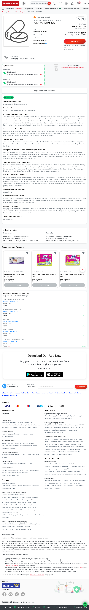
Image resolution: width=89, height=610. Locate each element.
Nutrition (17, 507)
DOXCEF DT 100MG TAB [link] (10, 322)
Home (4, 12)
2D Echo (54, 427)
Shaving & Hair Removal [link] (19, 427)
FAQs (11, 393)
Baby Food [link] (4, 416)
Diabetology (65, 466)
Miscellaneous (6, 517)
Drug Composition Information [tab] (45, 90)
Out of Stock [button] (16, 285)
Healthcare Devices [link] (31, 445)
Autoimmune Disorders (74, 452)
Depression (65, 480)
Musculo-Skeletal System (24, 500)
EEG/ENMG (47, 427)
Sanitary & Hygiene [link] (13, 422)
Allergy (46, 441)
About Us (5, 393)
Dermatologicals (6, 510)
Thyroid (52, 441)
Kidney (80, 439)
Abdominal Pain (78, 485)
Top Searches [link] (35, 486)
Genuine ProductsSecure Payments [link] (72, 68)
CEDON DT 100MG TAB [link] (10, 342)
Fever (70, 441)
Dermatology (62, 469)
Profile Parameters (61, 416)
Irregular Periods (67, 483)
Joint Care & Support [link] (28, 443)
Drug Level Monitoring (69, 449)
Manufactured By (8, 233)
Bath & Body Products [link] (8, 425)
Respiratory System (31, 497)
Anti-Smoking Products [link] (8, 448)
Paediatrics (70, 464)
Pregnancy (73, 444)
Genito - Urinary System (8, 505)
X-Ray (55, 425)
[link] (10, 3)
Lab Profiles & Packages (51, 439)
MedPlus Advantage (53, 9)
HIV (79, 444)
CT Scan (50, 425)
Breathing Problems (56, 485)
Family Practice (60, 464)
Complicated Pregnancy (73, 474)
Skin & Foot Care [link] (6, 445)
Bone (80, 441)
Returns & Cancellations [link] (63, 607)
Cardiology (47, 469)
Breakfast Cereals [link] (16, 434)
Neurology (54, 469)
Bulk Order (5, 395)
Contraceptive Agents (8, 502)
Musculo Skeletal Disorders (75, 446)
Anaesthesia (5, 524)
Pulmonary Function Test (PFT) (53, 432)
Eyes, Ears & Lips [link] (6, 427)
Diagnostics (29, 9)
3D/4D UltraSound (64, 425)
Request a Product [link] (17, 486)
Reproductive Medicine (59, 471)
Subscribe (81, 387)
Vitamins (58, 441)
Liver (65, 439)
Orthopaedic (19, 526)
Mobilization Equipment (8, 526)
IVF (64, 474)
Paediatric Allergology (73, 471)
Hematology (56, 418)
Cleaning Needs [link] (6, 470)
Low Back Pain (57, 483)
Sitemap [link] (37, 607)
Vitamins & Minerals (8, 507)
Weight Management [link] (8, 436)
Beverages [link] (25, 473)
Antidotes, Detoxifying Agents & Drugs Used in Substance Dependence (22, 515)
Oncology (33, 502)
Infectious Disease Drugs (22, 502)
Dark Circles (48, 483)
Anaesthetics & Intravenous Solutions (23, 510)
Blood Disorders (61, 452)
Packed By (49, 233)
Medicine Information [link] (8, 483)
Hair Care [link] (29, 422)
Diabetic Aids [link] (31, 464)
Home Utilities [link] (24, 470)
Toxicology (47, 449)
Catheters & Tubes (29, 524)
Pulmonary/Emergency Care (10, 529)
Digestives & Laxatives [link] (18, 445)
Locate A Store (22, 393)
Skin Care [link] (4, 422)
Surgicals (27, 526)
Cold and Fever (56, 480)
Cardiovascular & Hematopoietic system (13, 497)
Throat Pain (76, 483)
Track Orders (36, 393)
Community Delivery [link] (23, 607)
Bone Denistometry (63, 427)
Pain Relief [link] (11, 443)
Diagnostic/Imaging (25, 529)
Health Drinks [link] (6, 434)
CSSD (21, 524)
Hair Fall (46, 485)
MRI (45, 425)
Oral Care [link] (23, 422)
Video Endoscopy (72, 430)
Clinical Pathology (49, 416)
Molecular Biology (66, 418)
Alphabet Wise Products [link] (8, 488)
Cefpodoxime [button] (8, 97)
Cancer (54, 444)
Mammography (74, 425)
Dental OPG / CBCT (76, 427)
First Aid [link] (4, 443)
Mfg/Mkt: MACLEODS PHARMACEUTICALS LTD (47, 20)
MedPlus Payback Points (72, 9)
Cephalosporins (21, 12)
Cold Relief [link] (18, 443)
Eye (22, 507)
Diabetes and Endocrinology (77, 466)
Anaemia (64, 441)
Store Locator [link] (26, 486)
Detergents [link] (15, 470)
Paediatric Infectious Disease (53, 474)
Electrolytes (68, 454)
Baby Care (11, 416)
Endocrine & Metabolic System (25, 505)
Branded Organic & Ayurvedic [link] (10, 475)
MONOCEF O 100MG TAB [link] (11, 302)
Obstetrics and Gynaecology (52, 466)
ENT (68, 469)
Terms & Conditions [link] (81, 607)
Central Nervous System (8, 500)
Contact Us (13, 395)
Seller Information (40, 44)
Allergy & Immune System (9, 512)
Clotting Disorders (56, 449)
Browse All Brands (47, 393)
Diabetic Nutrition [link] (21, 464)
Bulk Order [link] (8, 607)
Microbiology (77, 416)
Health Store (8, 8)
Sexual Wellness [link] (20, 425)
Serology (70, 416)
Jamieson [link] (4, 457)
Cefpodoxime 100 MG (40, 31)
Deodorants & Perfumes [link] (33, 425)
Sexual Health (48, 488)
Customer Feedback (61, 393)
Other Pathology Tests (59, 446)
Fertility (75, 439)
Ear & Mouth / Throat (30, 507)
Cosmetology (48, 471)
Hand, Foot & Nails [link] (33, 427)
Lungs (70, 439)
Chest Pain (47, 480)
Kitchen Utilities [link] (33, 470)
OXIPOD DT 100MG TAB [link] (10, 332)
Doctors (39, 9)
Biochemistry (48, 418)
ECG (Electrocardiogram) (59, 430)
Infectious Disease (49, 452)
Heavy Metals (81, 449)
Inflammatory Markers (57, 454)
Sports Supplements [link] (7, 454)
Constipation (81, 480)
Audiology (83, 474)
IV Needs (38, 524)
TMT (81, 425)
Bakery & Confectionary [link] (14, 473)
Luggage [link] (4, 473)
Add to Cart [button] (75, 41)
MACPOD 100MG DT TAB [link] (10, 312)
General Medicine (49, 464)
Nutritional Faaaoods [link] (28, 434)
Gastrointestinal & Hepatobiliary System (13, 495)
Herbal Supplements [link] (33, 454)
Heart (61, 439)
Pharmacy (19, 9)
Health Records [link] (6, 486)
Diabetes (75, 441)
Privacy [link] (48, 607)
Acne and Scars (68, 485)
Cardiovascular (14, 524)
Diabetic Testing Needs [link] (8, 464)
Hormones (35, 500)
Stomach (46, 454)
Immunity (47, 444)
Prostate (66, 444)
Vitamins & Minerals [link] (20, 454)
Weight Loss (73, 480)
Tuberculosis (48, 446)
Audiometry (47, 430)
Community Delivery (75, 393)
